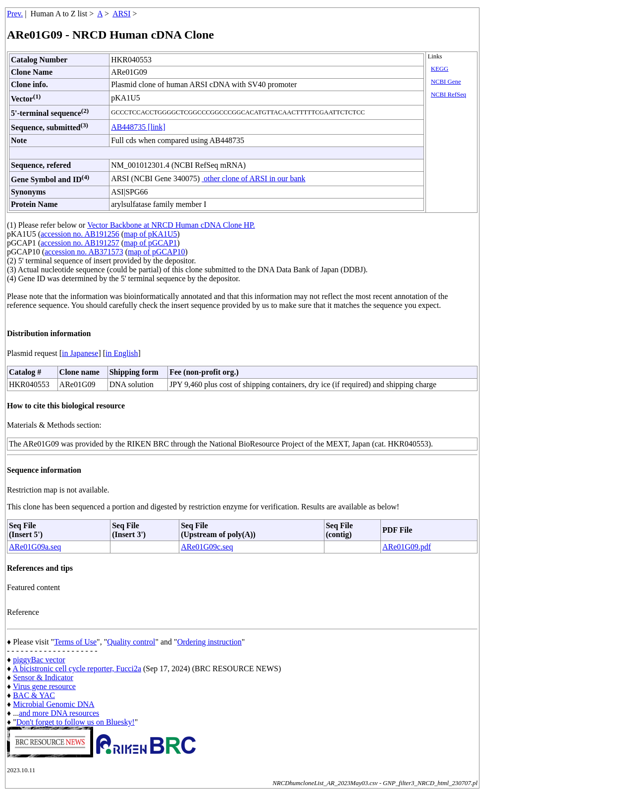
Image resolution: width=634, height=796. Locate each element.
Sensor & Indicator (43, 677)
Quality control (131, 642)
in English (122, 353)
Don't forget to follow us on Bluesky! (75, 722)
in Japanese (80, 353)
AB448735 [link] (138, 127)
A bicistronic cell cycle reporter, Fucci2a (76, 668)
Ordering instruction (209, 642)
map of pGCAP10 (156, 252)
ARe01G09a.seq (35, 547)
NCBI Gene (446, 81)
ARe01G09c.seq (207, 547)
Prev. (15, 13)
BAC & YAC (34, 695)
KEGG (440, 68)
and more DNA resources (59, 713)
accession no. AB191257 (80, 243)
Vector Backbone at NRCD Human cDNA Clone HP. (171, 225)
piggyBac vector (39, 659)
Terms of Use (75, 642)
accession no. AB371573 (84, 252)
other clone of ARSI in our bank (253, 178)
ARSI (121, 13)
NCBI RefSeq (448, 94)
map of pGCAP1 (150, 243)
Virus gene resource (44, 686)
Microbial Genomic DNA (53, 704)
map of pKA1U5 (150, 234)
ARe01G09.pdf (406, 547)
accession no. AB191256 (80, 234)
